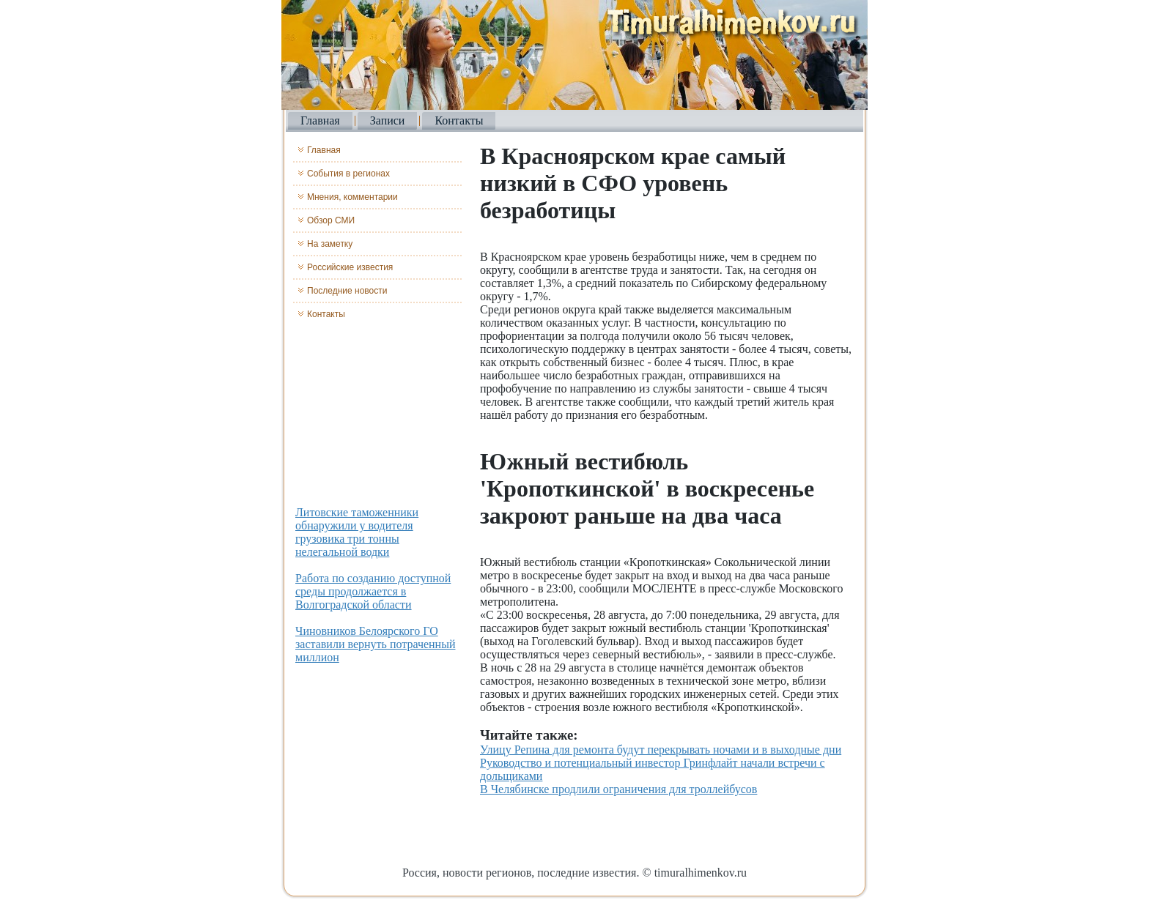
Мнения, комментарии (352, 197)
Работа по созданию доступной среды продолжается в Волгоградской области (373, 591)
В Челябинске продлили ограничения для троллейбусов (618, 789)
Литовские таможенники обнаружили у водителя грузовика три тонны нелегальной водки (356, 532)
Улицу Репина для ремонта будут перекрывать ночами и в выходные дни (660, 749)
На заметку (329, 244)
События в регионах (348, 173)
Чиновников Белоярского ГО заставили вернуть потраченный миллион (375, 644)
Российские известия (350, 267)
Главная (320, 120)
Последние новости (347, 291)
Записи (387, 120)
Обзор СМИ (331, 220)
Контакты (459, 120)
